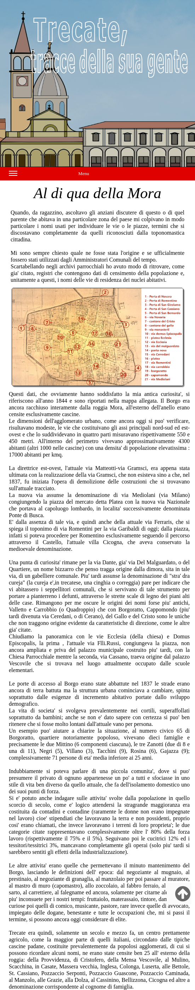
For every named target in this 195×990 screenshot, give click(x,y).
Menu (49, 174)
